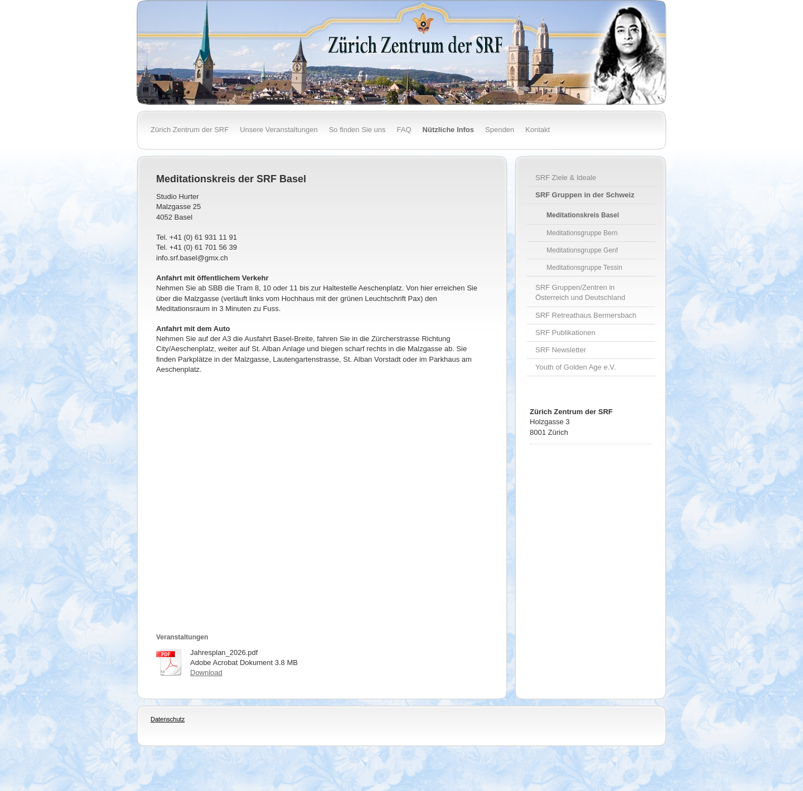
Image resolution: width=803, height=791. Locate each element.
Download (206, 672)
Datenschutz (168, 719)
